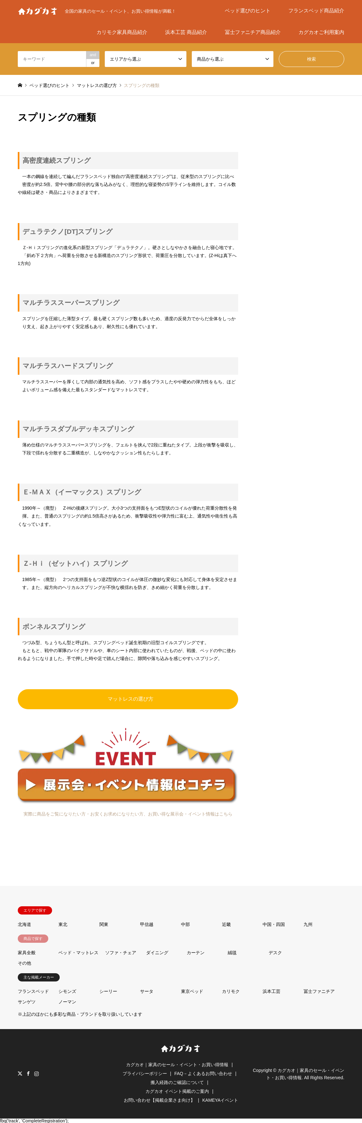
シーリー (108, 991)
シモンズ (67, 991)
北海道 (24, 924)
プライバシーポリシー (145, 1073)
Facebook (28, 1073)
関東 (103, 924)
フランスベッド (33, 991)
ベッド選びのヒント (248, 10)
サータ (146, 991)
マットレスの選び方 (130, 699)
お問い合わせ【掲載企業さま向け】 (159, 1100)
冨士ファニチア (319, 991)
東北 (62, 924)
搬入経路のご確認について (177, 1082)
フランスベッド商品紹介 (316, 10)
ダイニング (157, 952)
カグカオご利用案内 (321, 32)
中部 (185, 924)
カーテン (195, 952)
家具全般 (27, 952)
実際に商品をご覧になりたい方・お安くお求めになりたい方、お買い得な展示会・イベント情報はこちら (127, 813)
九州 (308, 924)
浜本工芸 (271, 991)
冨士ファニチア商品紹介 (253, 32)
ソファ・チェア (120, 952)
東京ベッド (192, 991)
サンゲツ (27, 1001)
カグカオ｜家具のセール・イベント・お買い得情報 (177, 1064)
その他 (24, 963)
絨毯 (232, 952)
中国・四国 (274, 924)
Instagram (36, 1073)
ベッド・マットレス (78, 952)
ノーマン (67, 1001)
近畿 (226, 924)
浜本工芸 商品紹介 (186, 32)
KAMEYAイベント (220, 1100)
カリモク (231, 991)
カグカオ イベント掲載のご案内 (177, 1091)
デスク (275, 952)
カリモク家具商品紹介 (122, 32)
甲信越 (146, 924)
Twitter (20, 1073)
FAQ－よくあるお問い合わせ (203, 1073)
